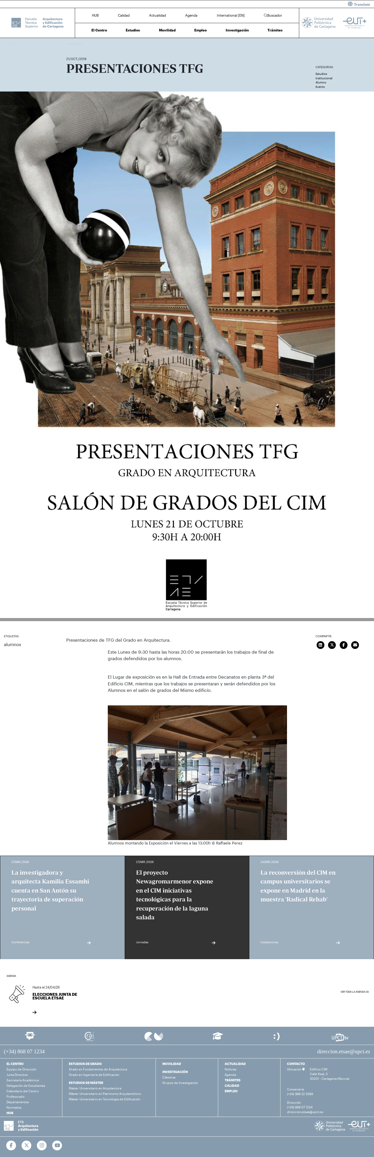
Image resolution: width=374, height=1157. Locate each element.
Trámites (275, 30)
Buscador (273, 15)
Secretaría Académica (22, 1080)
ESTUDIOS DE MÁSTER (86, 1082)
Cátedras (169, 1077)
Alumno (321, 82)
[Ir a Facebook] (11, 1145)
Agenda (191, 15)
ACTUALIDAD (235, 1063)
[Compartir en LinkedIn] (320, 644)
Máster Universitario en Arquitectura (95, 1088)
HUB (95, 15)
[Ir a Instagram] (42, 1145)
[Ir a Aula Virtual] (218, 1038)
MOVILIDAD (171, 1063)
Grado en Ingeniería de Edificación (94, 1074)
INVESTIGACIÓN (175, 1072)
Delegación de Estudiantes (25, 1085)
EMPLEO (231, 1091)
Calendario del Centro (22, 1091)
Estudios (133, 30)
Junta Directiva (17, 1074)
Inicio (70, 43)
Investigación (237, 30)
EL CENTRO (15, 1063)
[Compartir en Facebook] (344, 644)
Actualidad (157, 15)
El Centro (99, 30)
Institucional (324, 78)
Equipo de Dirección (21, 1069)
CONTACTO (296, 1063)
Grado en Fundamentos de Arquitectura (98, 1069)
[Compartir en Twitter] (332, 644)
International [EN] (231, 15)
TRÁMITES (233, 1080)
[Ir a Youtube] (57, 1145)
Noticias (230, 1069)
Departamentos (17, 1102)
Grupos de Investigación (180, 1082)
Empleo (200, 30)
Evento (320, 86)
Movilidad (167, 30)
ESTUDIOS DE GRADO (85, 1063)
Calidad (124, 15)
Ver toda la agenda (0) (354, 991)
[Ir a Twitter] (26, 1145)
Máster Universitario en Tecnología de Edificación (104, 1099)
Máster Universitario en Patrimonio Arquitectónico (105, 1093)
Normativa (13, 1107)
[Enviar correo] (355, 644)
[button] (282, 4)
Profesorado (15, 1096)
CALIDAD (232, 1085)
